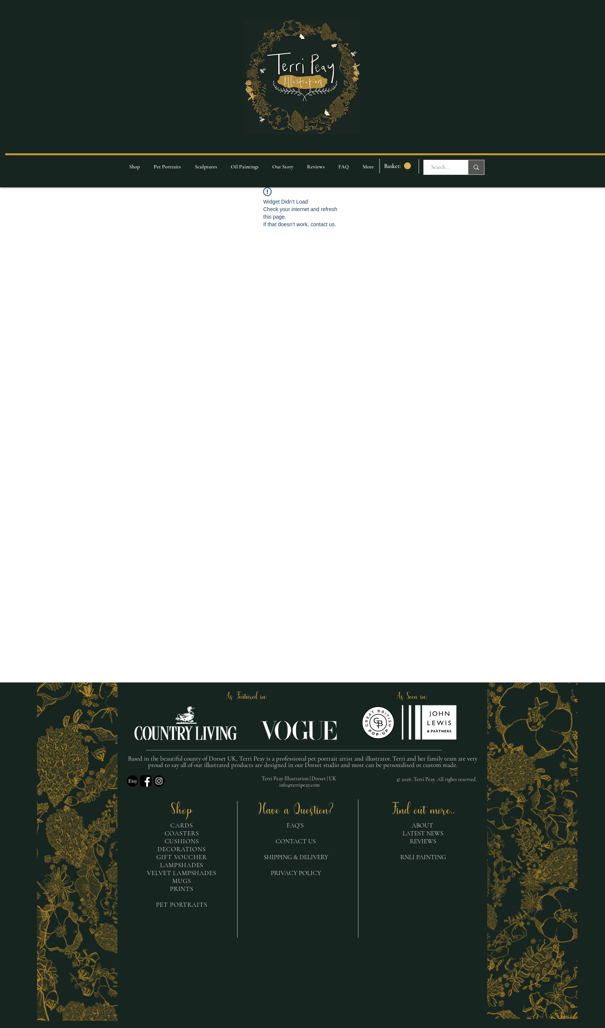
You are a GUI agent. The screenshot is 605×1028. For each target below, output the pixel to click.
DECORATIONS (181, 849)
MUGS (181, 881)
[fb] (145, 781)
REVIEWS (423, 841)
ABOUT (422, 825)
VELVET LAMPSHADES (181, 873)
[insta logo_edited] (159, 781)
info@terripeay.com (299, 785)
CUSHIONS (182, 841)
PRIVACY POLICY (296, 873)
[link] (397, 166)
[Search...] (440, 167)
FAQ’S (296, 825)
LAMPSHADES (182, 865)
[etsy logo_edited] (132, 781)
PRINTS (181, 889)
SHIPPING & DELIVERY (296, 857)
